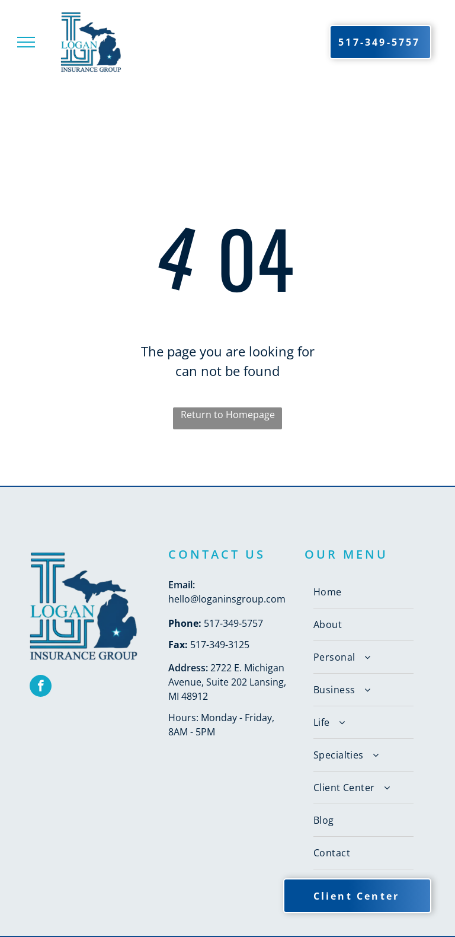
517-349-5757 (233, 623)
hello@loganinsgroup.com (227, 598)
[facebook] (41, 687)
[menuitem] (363, 592)
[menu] (26, 42)
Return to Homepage (228, 414)
